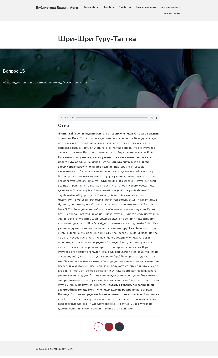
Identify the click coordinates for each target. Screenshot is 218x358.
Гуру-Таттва (124, 7)
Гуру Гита (109, 7)
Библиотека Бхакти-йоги (54, 9)
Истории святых (172, 13)
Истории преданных (146, 7)
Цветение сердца (169, 7)
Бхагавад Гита (91, 7)
